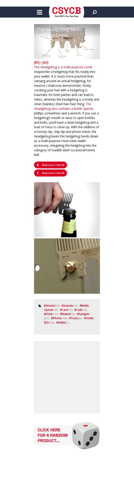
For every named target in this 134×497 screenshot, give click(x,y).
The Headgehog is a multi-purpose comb (63, 67)
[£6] (45, 62)
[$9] (37, 62)
